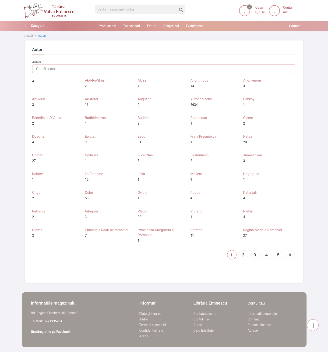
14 (192, 86)
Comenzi (254, 319)
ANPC (143, 336)
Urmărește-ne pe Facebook (51, 332)
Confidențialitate (151, 330)
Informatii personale (262, 314)
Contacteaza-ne (205, 314)
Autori (198, 325)
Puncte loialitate (259, 325)
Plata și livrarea (150, 314)
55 (87, 198)
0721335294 (53, 321)
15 (87, 179)
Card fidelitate (204, 330)
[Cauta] (140, 9)
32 (139, 217)
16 (87, 105)
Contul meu (202, 319)
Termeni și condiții (152, 325)
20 (245, 142)
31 (139, 142)
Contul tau (256, 303)
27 (34, 161)
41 (192, 235)
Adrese (253, 330)
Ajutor (143, 319)
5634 (194, 105)
